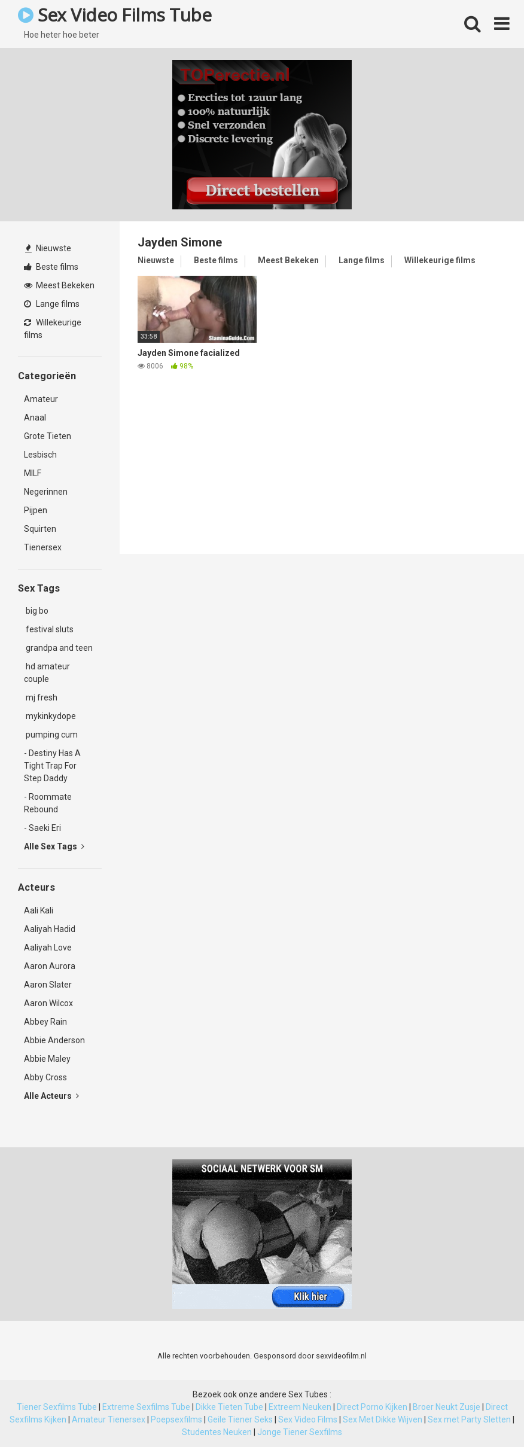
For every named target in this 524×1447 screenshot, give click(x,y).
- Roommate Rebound (48, 803)
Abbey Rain (45, 1021)
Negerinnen (46, 491)
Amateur (41, 399)
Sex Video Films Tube (114, 14)
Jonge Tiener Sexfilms (299, 1432)
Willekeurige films (52, 329)
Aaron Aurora (49, 966)
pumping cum (51, 734)
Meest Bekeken (59, 285)
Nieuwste (48, 248)
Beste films (51, 267)
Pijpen (35, 510)
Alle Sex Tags (54, 846)
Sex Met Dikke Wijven (382, 1419)
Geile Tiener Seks (240, 1419)
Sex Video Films (307, 1419)
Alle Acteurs (51, 1096)
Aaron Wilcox (48, 1003)
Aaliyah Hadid (49, 929)
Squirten (40, 529)
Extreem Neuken (300, 1407)
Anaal (35, 417)
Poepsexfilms (176, 1419)
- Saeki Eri (42, 828)
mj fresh (40, 697)
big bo (36, 611)
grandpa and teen (58, 648)
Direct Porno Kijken (372, 1407)
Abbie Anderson (54, 1040)
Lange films (52, 304)
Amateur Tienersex (108, 1419)
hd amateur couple (47, 673)
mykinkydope (50, 716)
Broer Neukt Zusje (446, 1407)
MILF (32, 473)
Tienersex (43, 547)
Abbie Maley (47, 1059)
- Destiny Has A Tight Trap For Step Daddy (52, 765)
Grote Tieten (47, 436)
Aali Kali (38, 910)
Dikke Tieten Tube (229, 1407)
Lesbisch (40, 454)
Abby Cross (45, 1077)
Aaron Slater (48, 984)
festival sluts (49, 629)
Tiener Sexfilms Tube (57, 1407)
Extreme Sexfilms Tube (146, 1407)
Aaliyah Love (48, 947)
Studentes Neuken (217, 1432)
